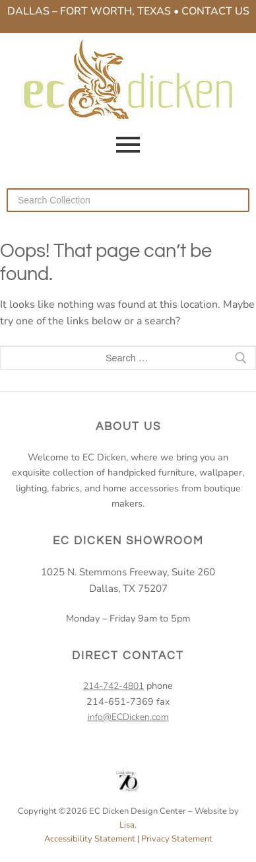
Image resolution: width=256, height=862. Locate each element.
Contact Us (215, 11)
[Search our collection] (128, 200)
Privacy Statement (176, 839)
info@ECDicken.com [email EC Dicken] (128, 717)
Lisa (127, 825)
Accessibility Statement (89, 839)
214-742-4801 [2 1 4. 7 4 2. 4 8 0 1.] (113, 686)
